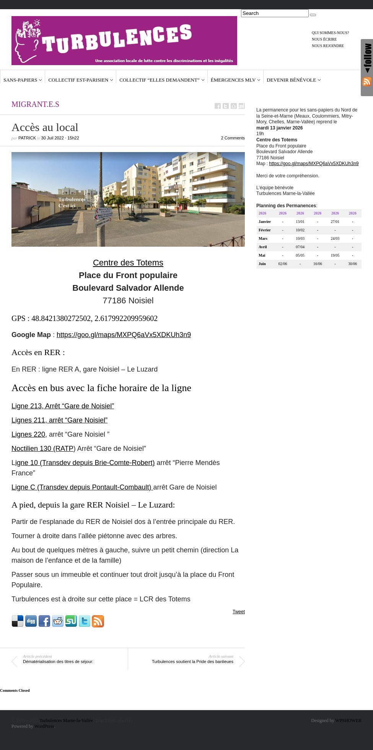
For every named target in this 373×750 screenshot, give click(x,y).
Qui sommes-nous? (330, 33)
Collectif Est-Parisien (78, 80)
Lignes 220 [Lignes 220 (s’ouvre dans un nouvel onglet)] (28, 434)
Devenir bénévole (291, 80)
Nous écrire (324, 39)
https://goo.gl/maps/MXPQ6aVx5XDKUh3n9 (124, 335)
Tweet (239, 611)
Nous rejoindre (328, 46)
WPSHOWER (348, 720)
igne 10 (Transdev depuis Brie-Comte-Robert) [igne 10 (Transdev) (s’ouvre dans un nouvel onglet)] (85, 463)
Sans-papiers (20, 80)
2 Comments (233, 138)
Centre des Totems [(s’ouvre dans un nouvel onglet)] (128, 262)
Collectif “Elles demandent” (159, 80)
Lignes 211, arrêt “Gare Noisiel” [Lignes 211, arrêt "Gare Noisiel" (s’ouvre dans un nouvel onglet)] (59, 420)
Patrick (27, 138)
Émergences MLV (233, 80)
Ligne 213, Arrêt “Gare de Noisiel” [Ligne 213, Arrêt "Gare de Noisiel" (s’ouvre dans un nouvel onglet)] (62, 406)
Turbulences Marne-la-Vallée (66, 720)
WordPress (44, 726)
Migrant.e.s (35, 104)
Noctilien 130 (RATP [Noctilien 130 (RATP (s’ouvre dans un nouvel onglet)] (42, 448)
